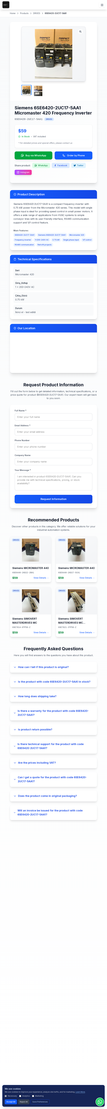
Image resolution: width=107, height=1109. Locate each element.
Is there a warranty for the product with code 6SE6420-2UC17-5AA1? (51, 712)
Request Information (54, 499)
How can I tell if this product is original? (41, 667)
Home (12, 13)
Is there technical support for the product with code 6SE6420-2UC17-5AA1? (48, 746)
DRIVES (36, 13)
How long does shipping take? (34, 696)
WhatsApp (41, 165)
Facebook (60, 165)
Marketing (38, 1096)
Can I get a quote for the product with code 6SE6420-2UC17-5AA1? (50, 779)
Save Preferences (40, 1102)
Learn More (80, 1092)
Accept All (10, 1102)
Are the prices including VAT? (34, 762)
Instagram (23, 172)
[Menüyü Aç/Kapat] (102, 5)
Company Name (23, 455)
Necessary (11, 1096)
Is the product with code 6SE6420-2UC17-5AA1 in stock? (51, 681)
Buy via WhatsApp (33, 155)
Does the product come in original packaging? (45, 795)
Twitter (78, 165)
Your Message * (23, 470)
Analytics (24, 1096)
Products (24, 13)
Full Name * (20, 410)
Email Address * (22, 425)
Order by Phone (73, 155)
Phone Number (22, 440)
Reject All (24, 1102)
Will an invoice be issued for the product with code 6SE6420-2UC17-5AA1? (48, 812)
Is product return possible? (32, 729)
